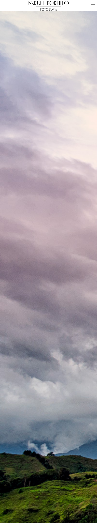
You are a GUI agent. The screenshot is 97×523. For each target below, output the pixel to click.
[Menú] (91, 5)
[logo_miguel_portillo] (48, 5)
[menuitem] (91, 5)
